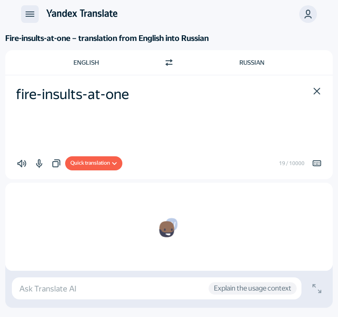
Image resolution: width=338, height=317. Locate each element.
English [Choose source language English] (86, 62)
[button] (308, 14)
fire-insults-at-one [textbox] (72, 94)
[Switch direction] (169, 62)
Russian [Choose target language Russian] (252, 62)
